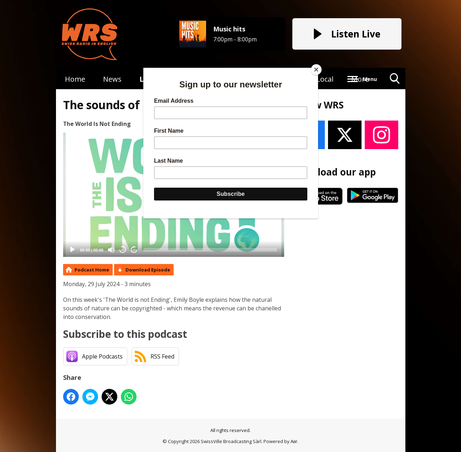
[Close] (316, 69)
